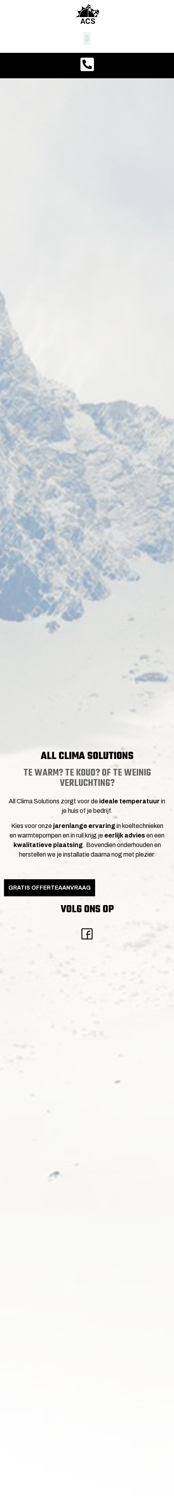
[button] (87, 38)
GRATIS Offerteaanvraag (49, 888)
